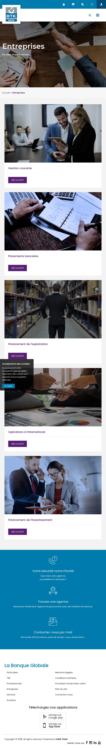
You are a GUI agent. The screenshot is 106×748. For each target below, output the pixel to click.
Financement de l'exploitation (28, 344)
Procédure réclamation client (70, 683)
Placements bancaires (23, 256)
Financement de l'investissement (30, 520)
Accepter (8, 386)
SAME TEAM (61, 739)
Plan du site (61, 689)
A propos (11, 700)
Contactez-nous (64, 694)
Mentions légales (64, 672)
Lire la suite (17, 180)
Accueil (6, 92)
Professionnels (14, 683)
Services (11, 694)
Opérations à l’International (27, 432)
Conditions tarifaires (65, 678)
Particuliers (12, 672)
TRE (8, 678)
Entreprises (12, 689)
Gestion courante (20, 168)
